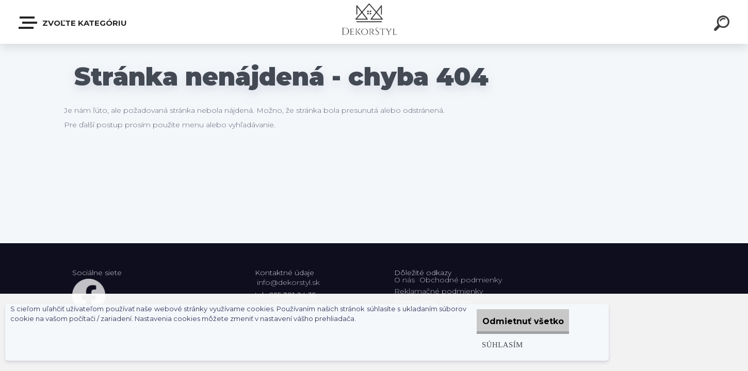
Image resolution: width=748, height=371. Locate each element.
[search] (723, 25)
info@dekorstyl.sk (288, 282)
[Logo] (374, 22)
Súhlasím (488, 344)
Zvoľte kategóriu (73, 22)
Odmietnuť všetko (516, 321)
